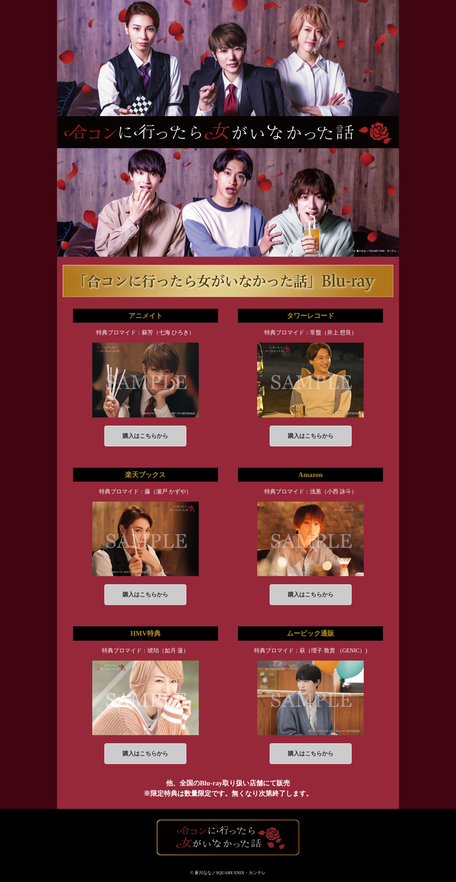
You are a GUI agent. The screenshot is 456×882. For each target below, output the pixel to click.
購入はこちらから (145, 436)
